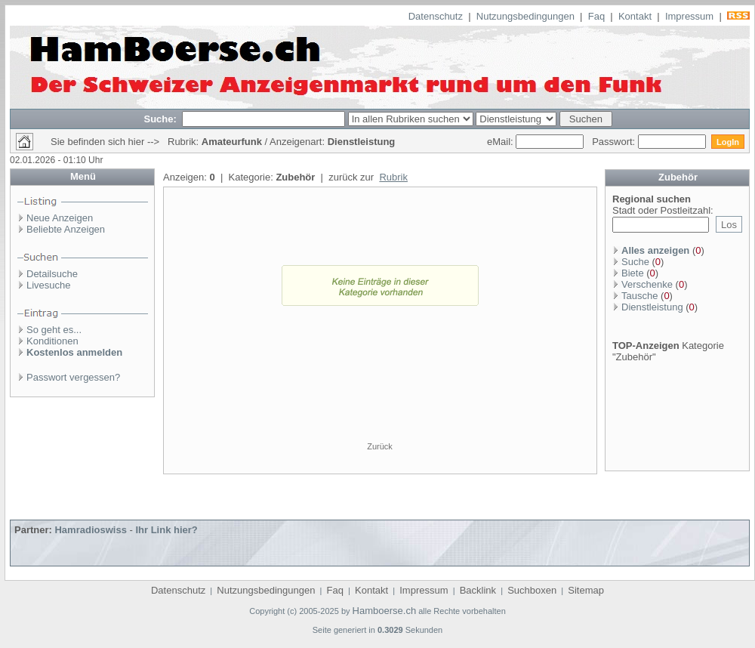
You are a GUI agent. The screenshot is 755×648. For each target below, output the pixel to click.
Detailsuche (52, 273)
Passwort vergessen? (73, 377)
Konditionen (52, 341)
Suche (635, 261)
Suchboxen (531, 590)
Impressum (689, 16)
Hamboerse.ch (385, 610)
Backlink (478, 590)
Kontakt (635, 16)
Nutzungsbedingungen (525, 16)
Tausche (639, 295)
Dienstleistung (652, 307)
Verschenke (647, 284)
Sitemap (586, 590)
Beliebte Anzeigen (65, 229)
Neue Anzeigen (59, 218)
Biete (632, 273)
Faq (596, 16)
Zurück (380, 446)
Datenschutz (435, 16)
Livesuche (48, 285)
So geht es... (54, 329)
